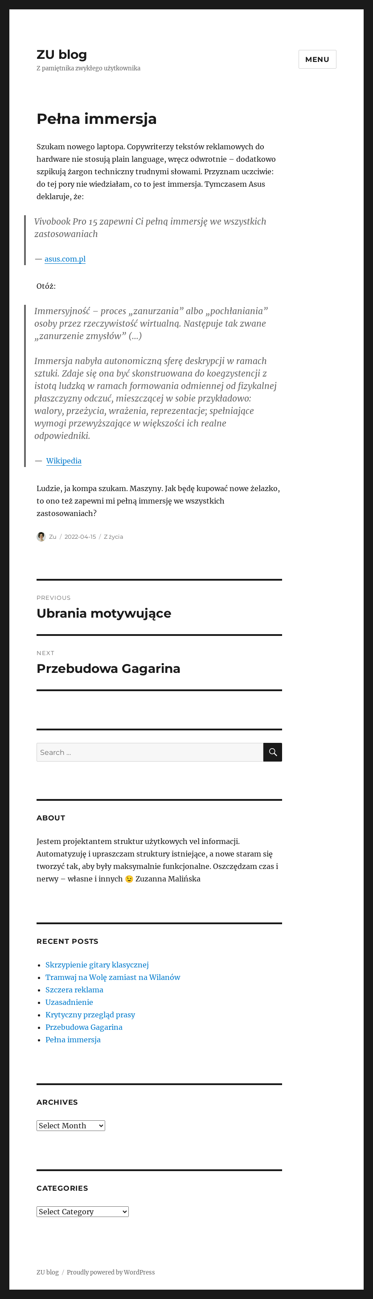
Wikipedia (64, 460)
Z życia (113, 536)
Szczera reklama (74, 989)
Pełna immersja (73, 1039)
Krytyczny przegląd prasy (90, 1014)
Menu (317, 59)
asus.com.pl (65, 258)
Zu (53, 536)
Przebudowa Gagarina (84, 1027)
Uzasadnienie (69, 1002)
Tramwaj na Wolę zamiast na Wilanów (112, 977)
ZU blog (62, 54)
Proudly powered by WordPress (111, 1272)
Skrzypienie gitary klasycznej (97, 964)
